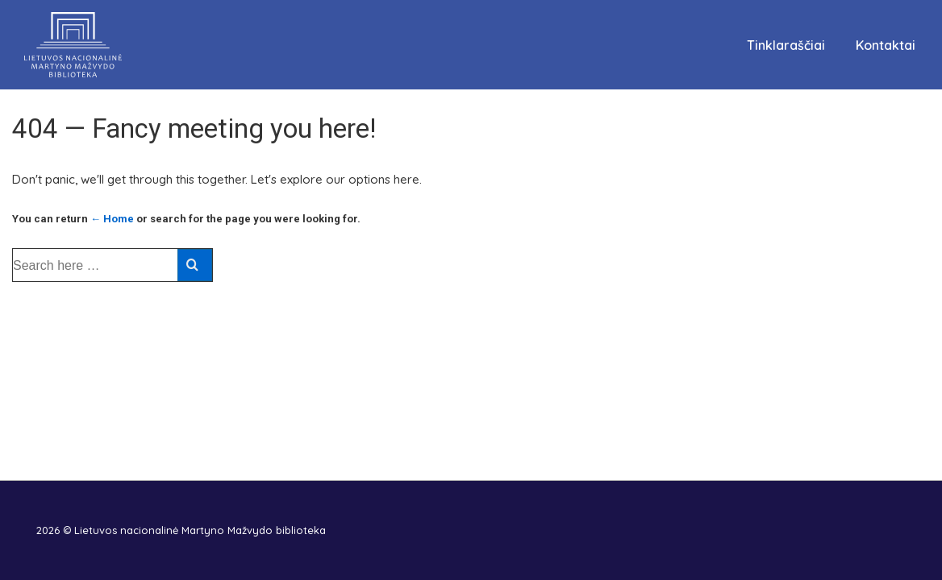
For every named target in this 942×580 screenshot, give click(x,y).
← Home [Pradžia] (112, 219)
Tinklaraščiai (786, 45)
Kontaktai (885, 45)
